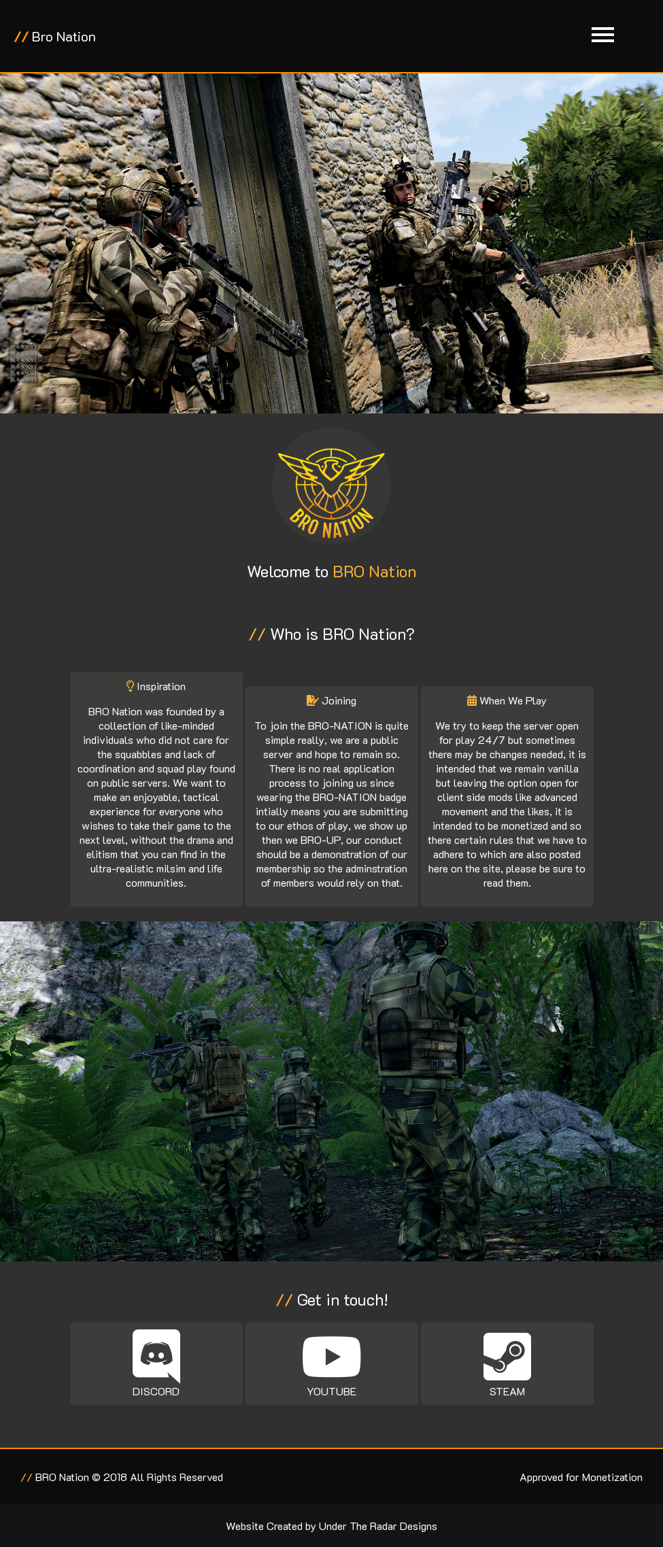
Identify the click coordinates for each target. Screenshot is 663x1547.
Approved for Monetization (581, 1476)
